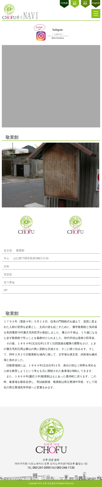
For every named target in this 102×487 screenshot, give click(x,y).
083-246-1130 (65, 467)
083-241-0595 (41, 467)
